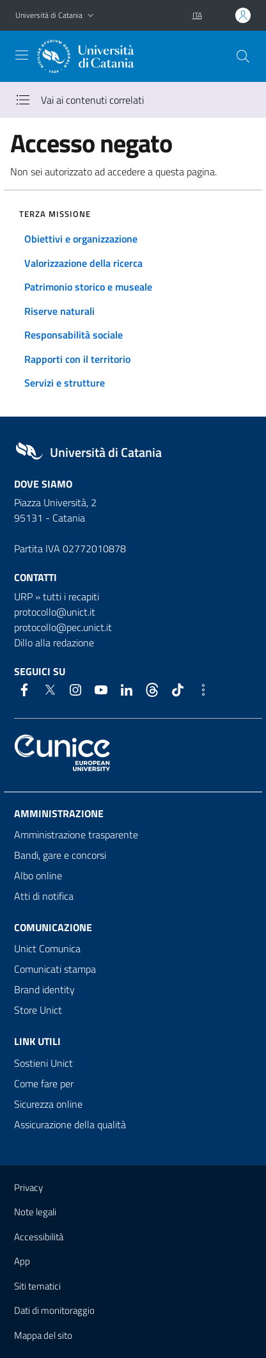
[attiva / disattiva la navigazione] (21, 55)
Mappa (43, 1335)
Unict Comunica (47, 948)
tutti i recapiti (71, 596)
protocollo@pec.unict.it (63, 627)
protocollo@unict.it (54, 611)
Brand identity (44, 989)
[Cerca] (243, 56)
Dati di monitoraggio (54, 1310)
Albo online (38, 875)
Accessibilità (38, 1236)
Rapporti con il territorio (77, 359)
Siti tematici (37, 1286)
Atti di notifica (44, 896)
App (22, 1261)
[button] (91, 15)
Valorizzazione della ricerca (83, 263)
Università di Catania (48, 15)
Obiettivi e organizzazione (80, 238)
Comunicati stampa (55, 969)
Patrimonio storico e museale (88, 286)
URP (23, 596)
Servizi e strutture (64, 382)
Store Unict (38, 1010)
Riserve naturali (59, 311)
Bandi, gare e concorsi (60, 855)
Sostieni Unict (43, 1063)
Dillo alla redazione (54, 642)
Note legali (35, 1211)
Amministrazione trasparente (76, 834)
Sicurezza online (48, 1104)
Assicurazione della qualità (70, 1124)
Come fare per (44, 1083)
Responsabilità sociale (73, 334)
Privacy (28, 1187)
